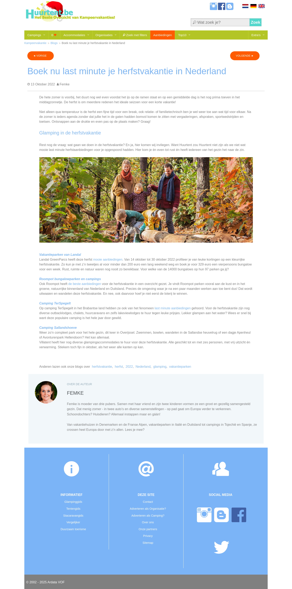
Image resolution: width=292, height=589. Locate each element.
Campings (34, 35)
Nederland (142, 366)
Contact (148, 501)
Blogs (54, 43)
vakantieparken (180, 366)
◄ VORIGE (40, 55)
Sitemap (148, 542)
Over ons (148, 522)
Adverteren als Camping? (147, 515)
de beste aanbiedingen (84, 284)
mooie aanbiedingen (107, 259)
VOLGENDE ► (245, 55)
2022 (129, 366)
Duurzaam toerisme (73, 529)
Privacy (148, 535)
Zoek (255, 22)
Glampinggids (73, 501)
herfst (119, 366)
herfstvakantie (102, 366)
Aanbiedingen (162, 35)
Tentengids (73, 508)
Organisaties (104, 35)
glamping (159, 366)
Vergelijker (73, 522)
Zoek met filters (135, 35)
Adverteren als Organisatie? (148, 508)
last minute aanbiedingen (173, 308)
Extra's (256, 35)
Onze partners (148, 529)
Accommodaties (74, 35)
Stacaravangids (73, 515)
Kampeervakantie (35, 43)
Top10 (182, 35)
